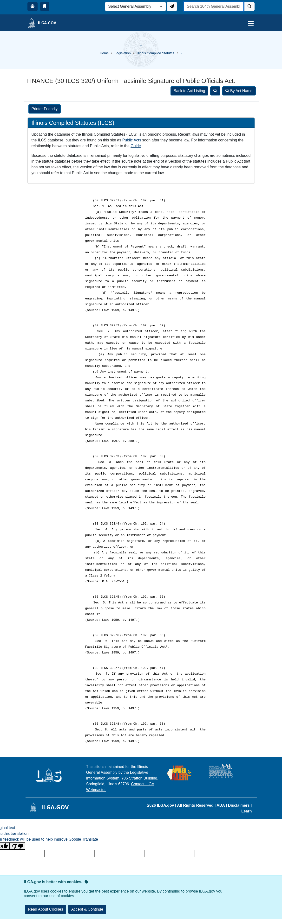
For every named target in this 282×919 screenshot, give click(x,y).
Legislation (123, 53)
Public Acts (131, 140)
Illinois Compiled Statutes (155, 53)
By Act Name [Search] (239, 91)
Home (104, 53)
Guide (136, 146)
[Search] (249, 6)
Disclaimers (239, 805)
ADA (221, 805)
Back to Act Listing (189, 91)
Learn (246, 811)
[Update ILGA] (172, 6)
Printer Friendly (45, 109)
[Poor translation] (17, 846)
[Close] (87, 909)
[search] (214, 6)
